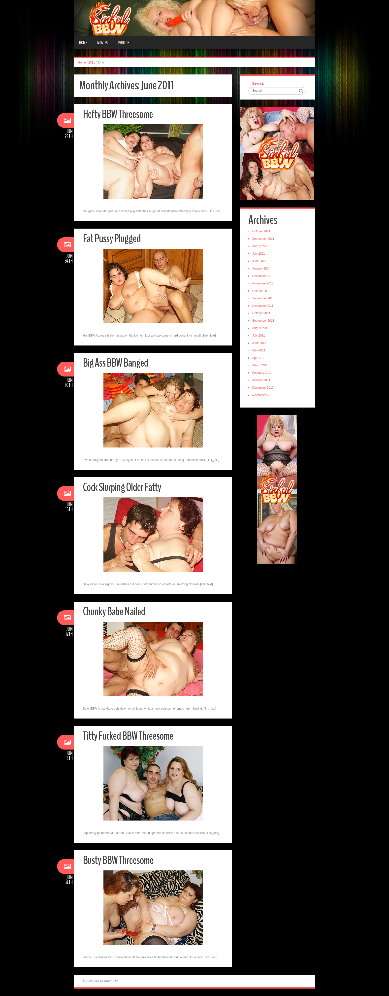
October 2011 (261, 313)
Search (258, 83)
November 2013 (262, 283)
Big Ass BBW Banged (115, 363)
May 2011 (258, 350)
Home (83, 43)
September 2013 (263, 298)
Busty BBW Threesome (118, 860)
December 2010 (262, 387)
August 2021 (260, 246)
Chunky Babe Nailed (114, 611)
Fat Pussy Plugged (112, 238)
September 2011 (263, 320)
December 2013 (262, 276)
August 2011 (260, 328)
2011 (91, 62)
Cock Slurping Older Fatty (122, 487)
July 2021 (258, 253)
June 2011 (259, 343)
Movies (102, 43)
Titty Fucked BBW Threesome (128, 736)
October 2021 (261, 231)
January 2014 (261, 268)
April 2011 (259, 358)
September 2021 (263, 238)
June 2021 (259, 261)
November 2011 (262, 306)
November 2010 (262, 395)
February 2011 (262, 373)
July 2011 (258, 335)
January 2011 (261, 380)
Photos (123, 43)
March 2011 (260, 365)
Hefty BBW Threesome (118, 114)
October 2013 (261, 291)
